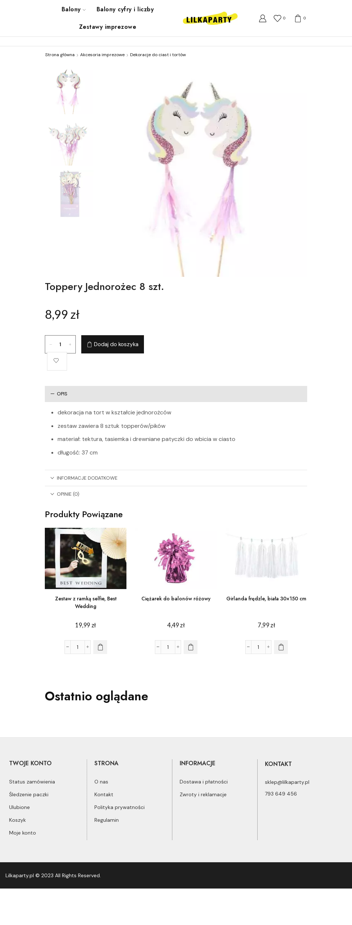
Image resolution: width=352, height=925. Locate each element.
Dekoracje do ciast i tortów (158, 55)
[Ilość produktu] (60, 344)
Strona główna (60, 55)
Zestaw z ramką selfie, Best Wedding (86, 602)
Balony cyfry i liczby (125, 9)
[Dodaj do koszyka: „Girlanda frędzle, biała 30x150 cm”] (281, 647)
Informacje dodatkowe (83, 478)
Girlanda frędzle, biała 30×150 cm (266, 598)
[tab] (176, 394)
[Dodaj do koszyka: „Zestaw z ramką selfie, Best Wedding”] (100, 647)
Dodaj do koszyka (116, 344)
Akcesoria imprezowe (102, 55)
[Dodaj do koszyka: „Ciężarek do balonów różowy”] (190, 647)
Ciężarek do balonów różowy (176, 598)
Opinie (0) (64, 494)
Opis (58, 394)
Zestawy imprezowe (107, 27)
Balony (74, 9)
